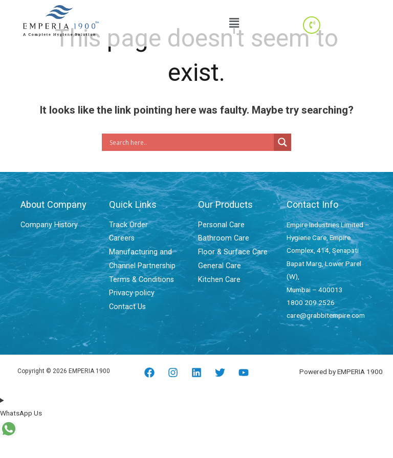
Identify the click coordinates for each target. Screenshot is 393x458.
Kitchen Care (217, 276)
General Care (217, 263)
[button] (234, 23)
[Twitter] (220, 372)
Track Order (127, 225)
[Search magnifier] (282, 142)
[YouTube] (243, 372)
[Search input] (190, 142)
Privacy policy (130, 290)
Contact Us (126, 302)
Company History (46, 225)
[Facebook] (149, 372)
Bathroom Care (221, 237)
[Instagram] (173, 372)
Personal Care (219, 225)
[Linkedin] (196, 372)
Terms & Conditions (139, 276)
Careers (121, 237)
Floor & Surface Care (229, 250)
